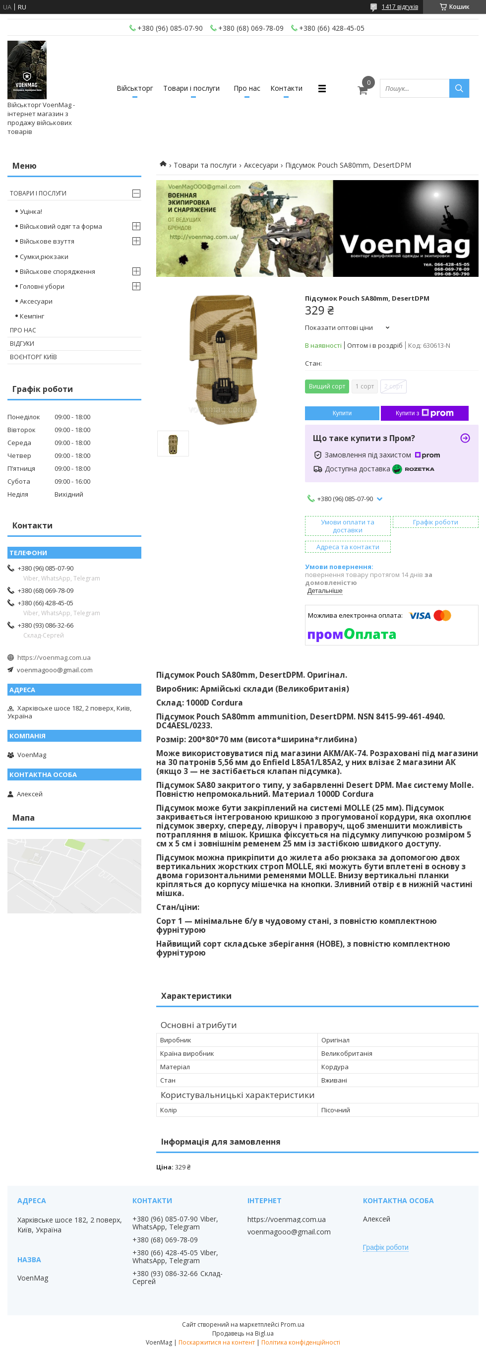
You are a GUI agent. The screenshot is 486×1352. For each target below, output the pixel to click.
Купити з (425, 413)
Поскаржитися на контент (217, 1342)
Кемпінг (32, 316)
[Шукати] (459, 88)
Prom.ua (292, 1324)
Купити (342, 413)
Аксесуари (261, 165)
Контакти (286, 88)
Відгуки (22, 343)
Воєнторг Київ (33, 357)
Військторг (135, 88)
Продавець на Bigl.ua (243, 1333)
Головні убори (42, 286)
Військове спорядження (57, 271)
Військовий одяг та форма (61, 226)
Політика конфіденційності (300, 1342)
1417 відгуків (400, 6)
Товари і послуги (191, 88)
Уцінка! (31, 211)
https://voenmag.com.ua (54, 657)
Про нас (247, 88)
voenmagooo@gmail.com (55, 670)
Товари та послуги (205, 165)
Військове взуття (47, 241)
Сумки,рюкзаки (44, 256)
